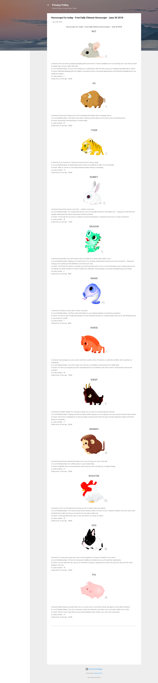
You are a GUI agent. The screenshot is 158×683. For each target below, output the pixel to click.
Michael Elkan (98, 673)
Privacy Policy (60, 5)
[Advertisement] (94, 645)
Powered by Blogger (94, 669)
